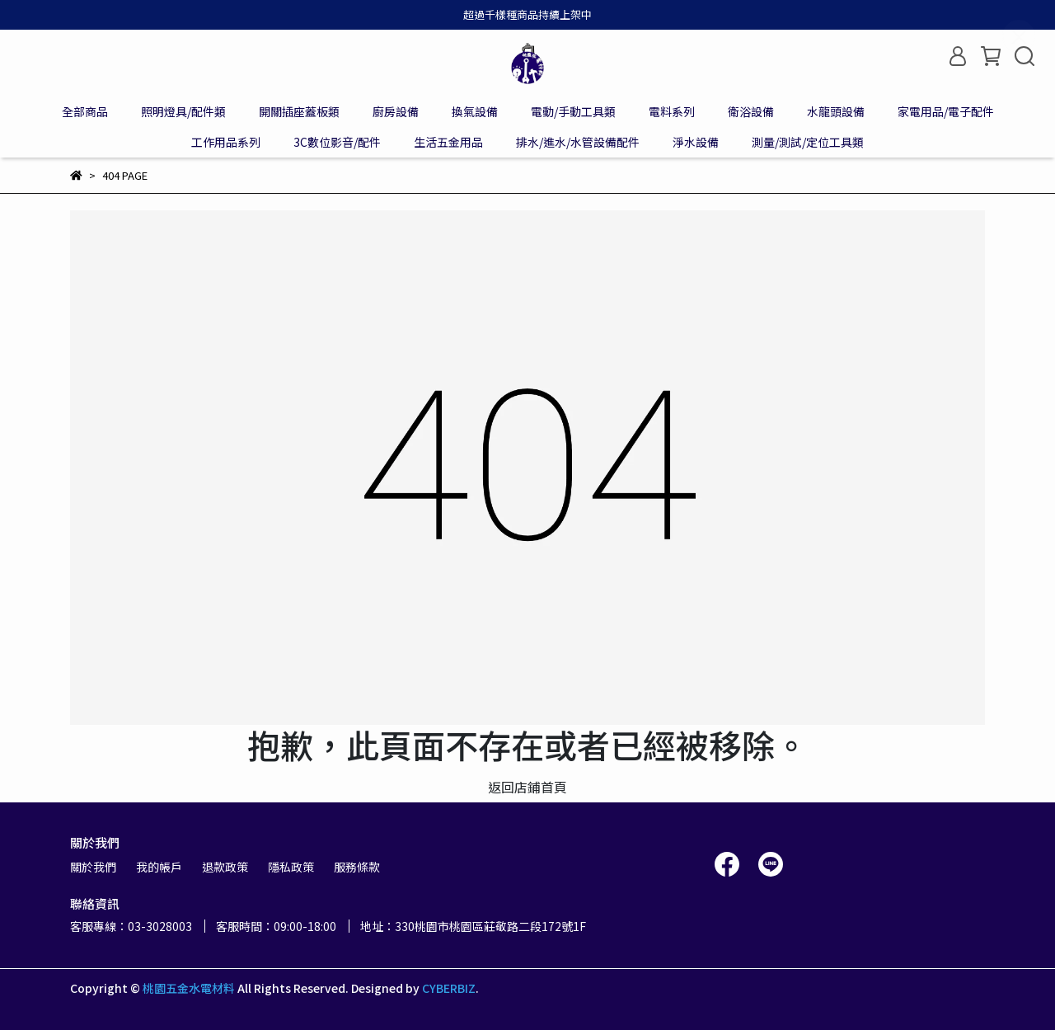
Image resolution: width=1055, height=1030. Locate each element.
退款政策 (225, 866)
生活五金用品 (448, 142)
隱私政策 (291, 866)
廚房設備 (396, 111)
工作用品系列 (225, 142)
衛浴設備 (751, 111)
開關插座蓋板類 (299, 111)
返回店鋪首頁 (527, 787)
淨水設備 (696, 142)
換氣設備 (475, 111)
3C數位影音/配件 (337, 142)
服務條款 (357, 866)
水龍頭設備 (836, 111)
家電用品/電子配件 (946, 111)
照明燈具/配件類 (183, 111)
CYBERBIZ (449, 988)
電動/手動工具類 (573, 111)
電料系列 (672, 111)
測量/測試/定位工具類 (808, 142)
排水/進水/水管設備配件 (578, 142)
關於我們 (93, 866)
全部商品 (85, 111)
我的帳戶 (159, 866)
